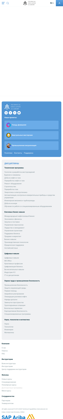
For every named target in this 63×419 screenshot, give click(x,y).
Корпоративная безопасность (15, 311)
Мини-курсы (6, 391)
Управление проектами (13, 231)
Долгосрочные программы (12, 388)
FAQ (3, 354)
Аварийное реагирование (14, 294)
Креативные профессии (13, 264)
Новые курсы (7, 379)
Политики (8, 153)
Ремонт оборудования (13, 184)
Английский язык (11, 248)
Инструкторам (7, 366)
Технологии (8, 327)
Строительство (10, 187)
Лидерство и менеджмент (14, 228)
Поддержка (28, 153)
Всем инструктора (9, 364)
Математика (9, 333)
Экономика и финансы (13, 219)
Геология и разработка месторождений (19, 172)
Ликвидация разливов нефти (15, 297)
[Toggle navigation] (3, 3)
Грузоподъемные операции (14, 305)
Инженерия (8, 330)
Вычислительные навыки (14, 270)
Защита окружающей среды (15, 288)
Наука (6, 324)
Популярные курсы (9, 385)
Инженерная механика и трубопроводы (19, 201)
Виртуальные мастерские (19, 135)
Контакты (18, 153)
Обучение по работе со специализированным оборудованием (28, 206)
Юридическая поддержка (14, 245)
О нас (4, 348)
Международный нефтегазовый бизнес (19, 216)
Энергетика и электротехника (15, 192)
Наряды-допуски (10, 300)
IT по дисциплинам (11, 275)
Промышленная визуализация (21, 145)
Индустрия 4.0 (9, 272)
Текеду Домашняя (16, 125)
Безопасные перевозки (13, 308)
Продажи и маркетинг (12, 236)
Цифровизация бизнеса (13, 267)
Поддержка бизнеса (12, 234)
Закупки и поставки (12, 222)
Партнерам (6, 401)
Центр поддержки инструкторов (14, 369)
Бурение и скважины (12, 175)
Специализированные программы (17, 314)
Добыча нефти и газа (12, 178)
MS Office (7, 261)
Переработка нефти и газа (14, 181)
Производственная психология (16, 242)
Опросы (5, 351)
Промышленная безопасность (16, 285)
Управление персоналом (13, 225)
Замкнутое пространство (14, 303)
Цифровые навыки (11, 258)
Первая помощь (10, 291)
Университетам (7, 403)
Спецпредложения (9, 382)
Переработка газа (11, 189)
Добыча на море (10, 203)
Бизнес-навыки (10, 239)
